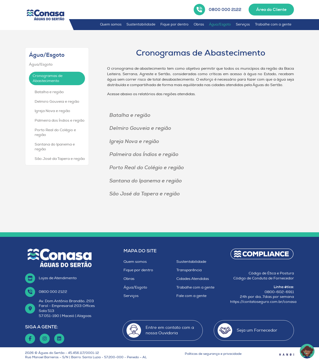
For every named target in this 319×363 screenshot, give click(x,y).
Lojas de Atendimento (58, 278)
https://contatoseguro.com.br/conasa (263, 301)
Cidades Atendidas (192, 278)
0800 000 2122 (225, 9)
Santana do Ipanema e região (55, 147)
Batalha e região (49, 92)
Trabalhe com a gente (273, 24)
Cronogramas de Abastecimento (47, 78)
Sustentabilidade (140, 24)
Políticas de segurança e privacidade (213, 354)
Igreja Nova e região (52, 111)
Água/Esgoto (220, 24)
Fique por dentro (174, 24)
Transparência (189, 270)
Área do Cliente (271, 9)
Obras (199, 24)
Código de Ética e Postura (271, 273)
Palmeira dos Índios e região (60, 120)
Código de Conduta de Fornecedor (263, 278)
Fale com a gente (191, 296)
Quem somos (110, 24)
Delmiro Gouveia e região (57, 101)
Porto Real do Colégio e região (55, 132)
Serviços (243, 24)
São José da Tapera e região (60, 158)
